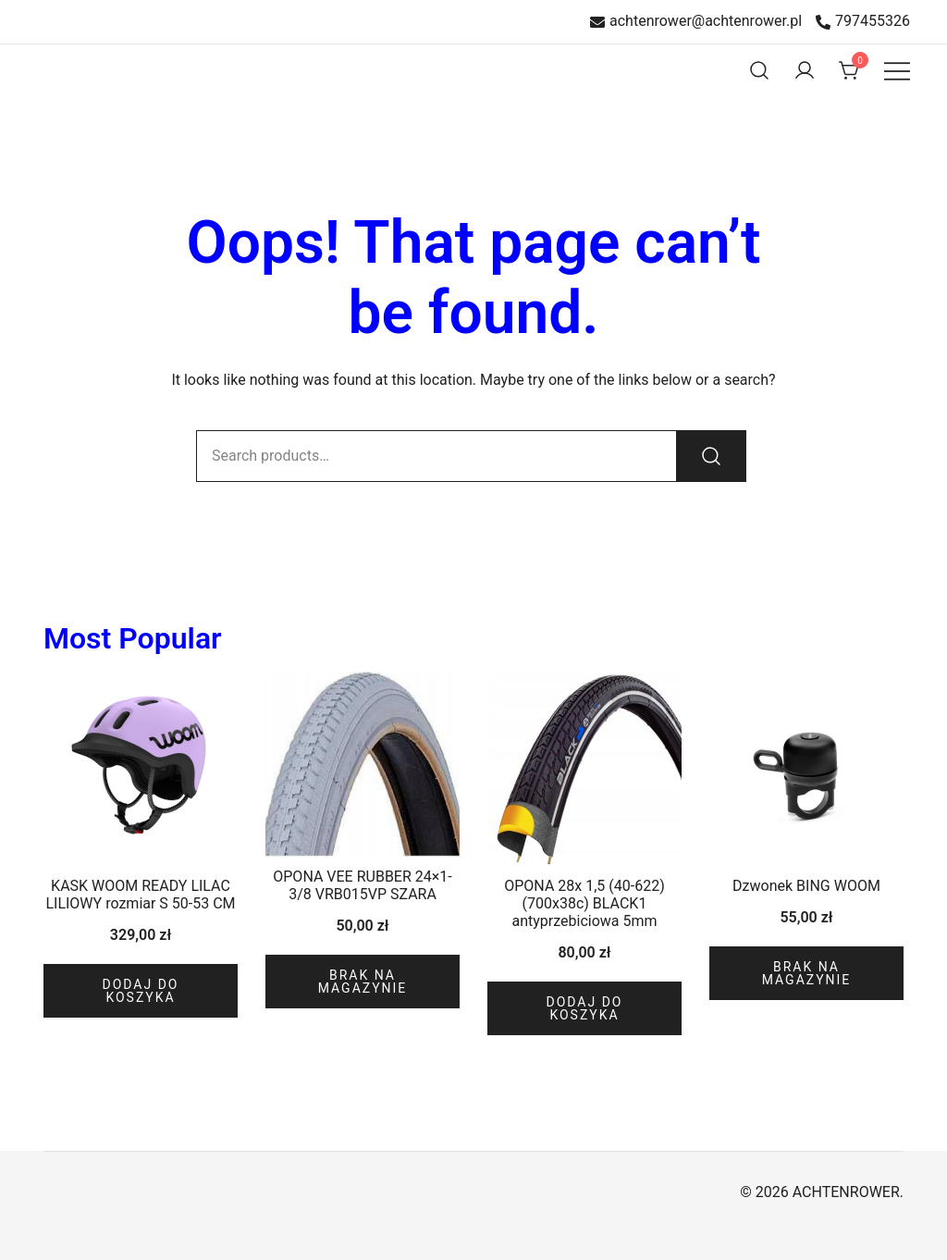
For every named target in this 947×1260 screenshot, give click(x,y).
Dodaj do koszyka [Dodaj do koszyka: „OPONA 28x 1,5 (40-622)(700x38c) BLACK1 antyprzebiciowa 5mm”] (584, 1008)
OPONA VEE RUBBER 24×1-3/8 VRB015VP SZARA (362, 885)
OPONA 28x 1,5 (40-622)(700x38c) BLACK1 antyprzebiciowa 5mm (584, 903)
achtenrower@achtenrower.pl (696, 22)
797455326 (863, 22)
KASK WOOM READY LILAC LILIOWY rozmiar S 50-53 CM (140, 894)
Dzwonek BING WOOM (806, 886)
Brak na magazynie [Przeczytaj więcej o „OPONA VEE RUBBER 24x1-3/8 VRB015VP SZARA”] (363, 981)
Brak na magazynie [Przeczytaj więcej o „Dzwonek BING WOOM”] (807, 973)
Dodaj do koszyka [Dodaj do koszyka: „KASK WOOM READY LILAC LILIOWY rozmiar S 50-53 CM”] (140, 991)
